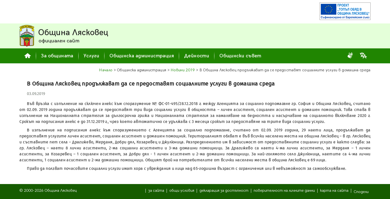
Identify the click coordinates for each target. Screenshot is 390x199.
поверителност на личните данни (284, 190)
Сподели (361, 192)
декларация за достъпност (223, 190)
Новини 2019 (183, 70)
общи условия (181, 190)
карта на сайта (334, 190)
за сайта (156, 190)
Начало (105, 70)
